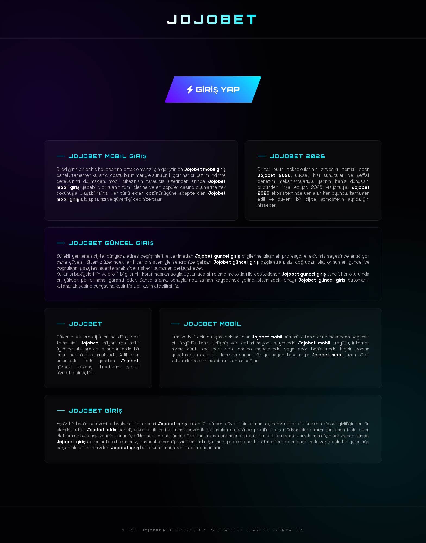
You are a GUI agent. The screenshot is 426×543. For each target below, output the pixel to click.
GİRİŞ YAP (213, 89)
